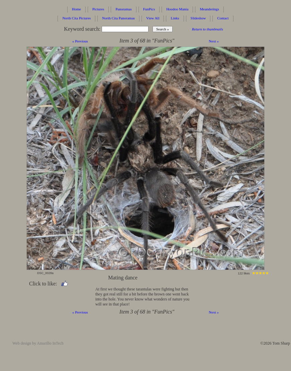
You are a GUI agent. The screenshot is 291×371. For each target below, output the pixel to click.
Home (76, 9)
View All (152, 18)
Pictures (98, 9)
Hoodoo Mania (177, 9)
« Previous (80, 41)
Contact (222, 18)
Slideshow (198, 18)
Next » (214, 41)
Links (175, 18)
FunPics (149, 9)
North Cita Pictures (76, 18)
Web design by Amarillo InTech (38, 343)
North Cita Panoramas (118, 18)
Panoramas (123, 9)
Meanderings (209, 9)
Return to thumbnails (207, 29)
